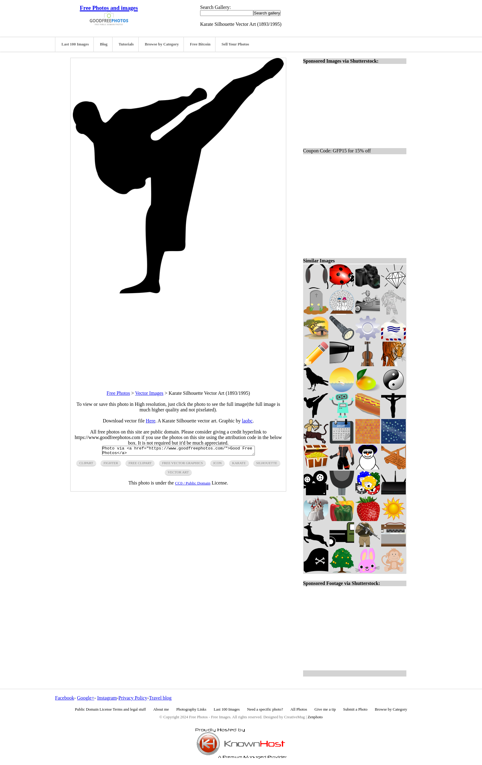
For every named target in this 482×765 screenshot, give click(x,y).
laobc (247, 420)
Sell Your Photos (235, 44)
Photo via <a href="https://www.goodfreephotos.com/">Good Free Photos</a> (178, 451)
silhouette (266, 465)
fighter (111, 465)
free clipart (140, 465)
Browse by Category (162, 44)
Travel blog (160, 697)
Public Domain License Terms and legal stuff (110, 709)
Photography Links (191, 709)
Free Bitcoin (200, 44)
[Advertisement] (178, 336)
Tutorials (126, 44)
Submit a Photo (355, 709)
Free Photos (118, 393)
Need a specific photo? (265, 709)
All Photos (298, 709)
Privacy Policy (132, 697)
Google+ (85, 697)
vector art (178, 474)
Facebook (64, 697)
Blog (104, 44)
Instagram (107, 697)
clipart (86, 465)
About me (161, 709)
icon (217, 465)
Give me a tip (325, 709)
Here (150, 420)
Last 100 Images (75, 44)
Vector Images (149, 393)
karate (239, 465)
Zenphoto (315, 717)
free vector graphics (182, 465)
